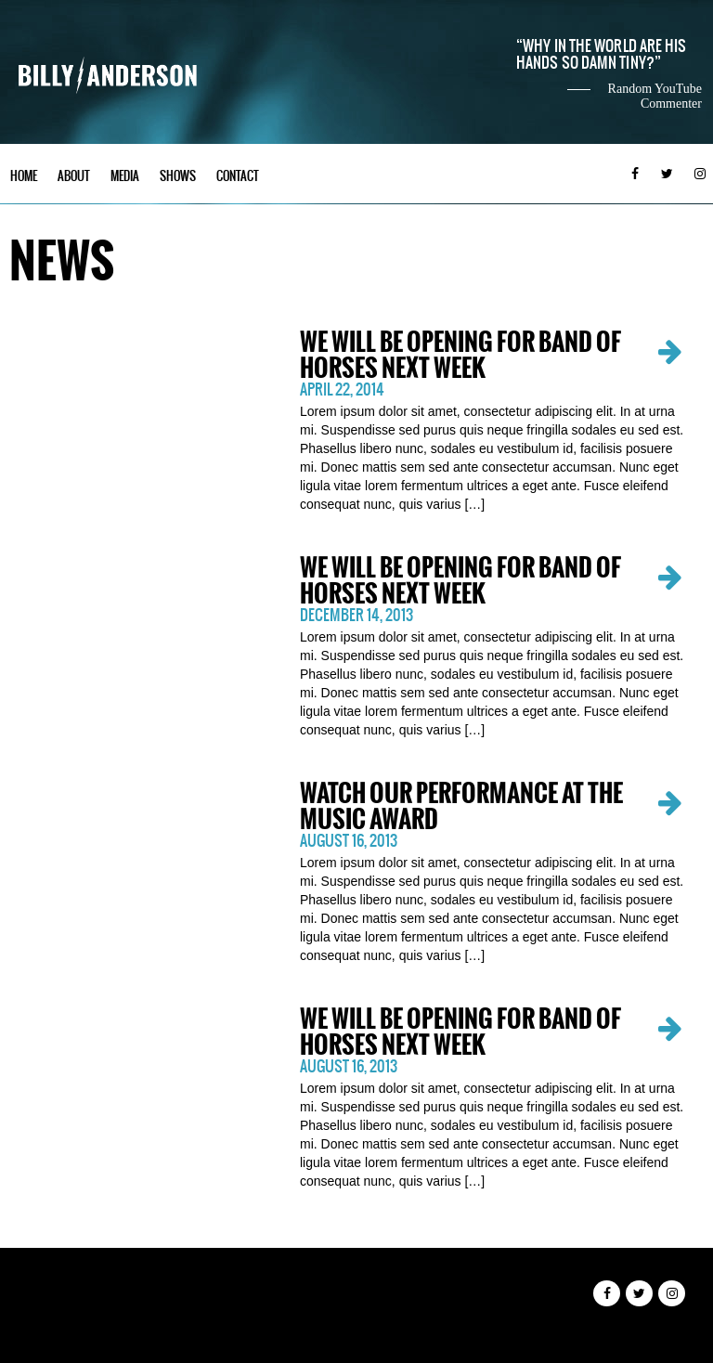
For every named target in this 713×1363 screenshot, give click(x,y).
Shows (178, 176)
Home (23, 176)
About (74, 176)
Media (124, 176)
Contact (237, 176)
